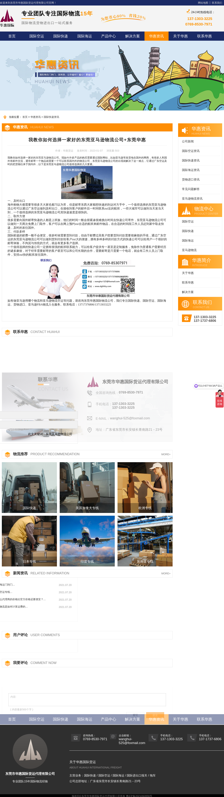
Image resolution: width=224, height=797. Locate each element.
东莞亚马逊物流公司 (47, 157)
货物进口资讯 (191, 179)
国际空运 (188, 221)
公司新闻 (188, 141)
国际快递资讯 (51, 116)
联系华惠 (188, 282)
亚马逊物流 (189, 250)
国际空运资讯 (191, 150)
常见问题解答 (191, 189)
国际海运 (188, 240)
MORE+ (166, 454)
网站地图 (203, 2)
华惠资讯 (35, 116)
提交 (155, 732)
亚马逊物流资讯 (192, 198)
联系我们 (217, 2)
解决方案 (188, 292)
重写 (135, 732)
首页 (25, 116)
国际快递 (188, 231)
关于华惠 (188, 273)
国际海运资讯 (191, 170)
